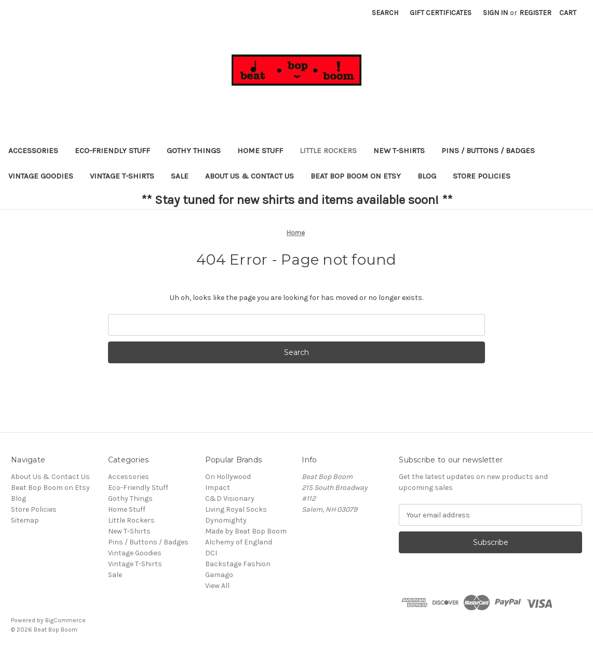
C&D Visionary (229, 498)
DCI (211, 553)
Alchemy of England (238, 542)
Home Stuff (260, 150)
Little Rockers (328, 150)
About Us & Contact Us (249, 176)
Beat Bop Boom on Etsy (356, 176)
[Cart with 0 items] (568, 12)
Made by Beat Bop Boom (246, 531)
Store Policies (481, 176)
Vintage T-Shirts (122, 176)
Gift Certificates (440, 12)
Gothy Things (194, 150)
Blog (426, 176)
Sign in (495, 12)
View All (217, 585)
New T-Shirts (399, 150)
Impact (217, 487)
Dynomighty (226, 520)
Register (535, 12)
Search (385, 12)
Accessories (33, 150)
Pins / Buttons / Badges (488, 150)
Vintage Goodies (40, 176)
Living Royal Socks (236, 509)
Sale (179, 176)
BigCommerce (65, 620)
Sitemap (25, 520)
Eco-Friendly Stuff (112, 150)
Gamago (219, 574)
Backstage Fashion (238, 563)
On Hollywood (228, 476)
